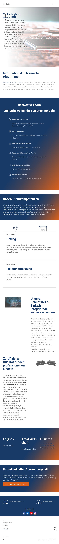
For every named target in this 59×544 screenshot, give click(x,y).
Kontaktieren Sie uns (17, 484)
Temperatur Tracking (47, 443)
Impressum (5, 534)
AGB (4, 539)
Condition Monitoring (47, 446)
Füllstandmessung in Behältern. (35, 214)
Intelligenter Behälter (9, 443)
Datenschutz (6, 537)
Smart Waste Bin (27, 447)
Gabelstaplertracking (10, 448)
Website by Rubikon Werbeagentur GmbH (47, 540)
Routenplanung (26, 451)
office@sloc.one (6, 529)
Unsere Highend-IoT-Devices (13, 82)
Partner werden (45, 502)
